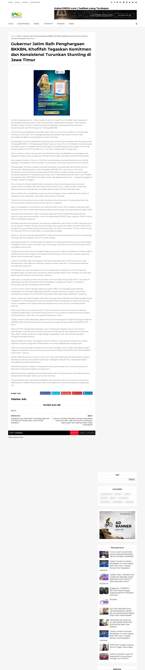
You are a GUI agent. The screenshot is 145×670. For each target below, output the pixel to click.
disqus (80, 438)
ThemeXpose (20, 667)
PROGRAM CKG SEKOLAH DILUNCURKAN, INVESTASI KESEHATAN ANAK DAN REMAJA (120, 183)
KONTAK (25, 2)
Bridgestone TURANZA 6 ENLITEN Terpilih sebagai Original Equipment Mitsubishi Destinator (121, 152)
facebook (89, 438)
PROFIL (17, 2)
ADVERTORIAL (35, 2)
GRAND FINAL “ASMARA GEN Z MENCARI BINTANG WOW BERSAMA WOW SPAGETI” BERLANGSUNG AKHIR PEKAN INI (116, 139)
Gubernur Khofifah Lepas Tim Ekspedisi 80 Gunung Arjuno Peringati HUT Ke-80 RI (121, 216)
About (102, 374)
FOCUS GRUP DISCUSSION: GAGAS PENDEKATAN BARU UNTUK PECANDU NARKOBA (121, 114)
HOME (10, 2)
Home (10, 24)
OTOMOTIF (48, 24)
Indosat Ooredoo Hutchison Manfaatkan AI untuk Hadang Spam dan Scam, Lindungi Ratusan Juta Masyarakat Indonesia (116, 125)
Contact (102, 376)
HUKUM (103, 58)
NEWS (36, 24)
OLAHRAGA (123, 58)
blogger (72, 438)
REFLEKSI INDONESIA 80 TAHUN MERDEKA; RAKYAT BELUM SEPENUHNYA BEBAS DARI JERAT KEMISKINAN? (121, 172)
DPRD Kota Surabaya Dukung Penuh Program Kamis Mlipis (121, 206)
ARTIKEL (118, 54)
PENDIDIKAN (117, 62)
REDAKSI (61, 24)
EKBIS (71, 24)
